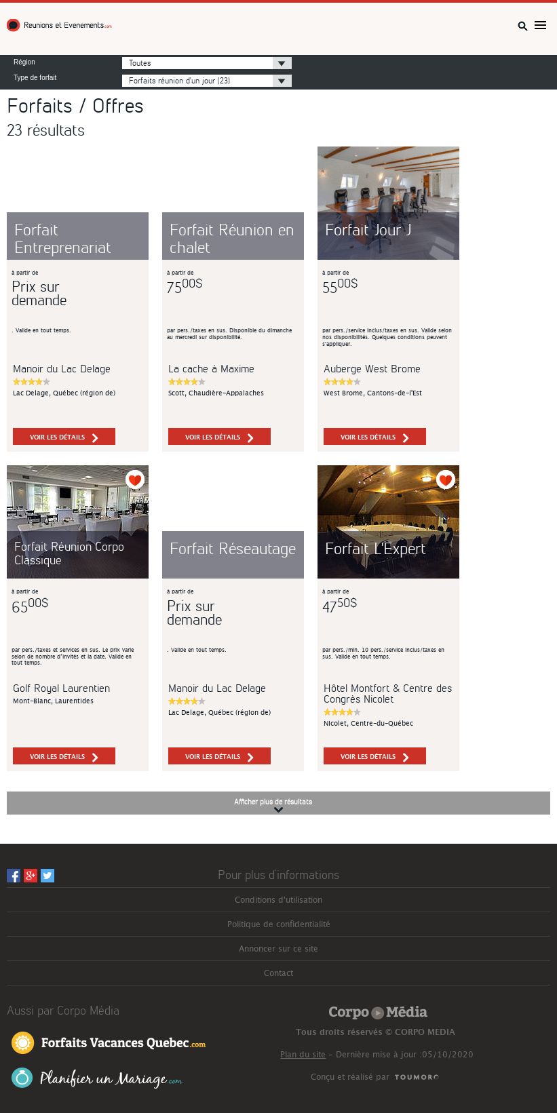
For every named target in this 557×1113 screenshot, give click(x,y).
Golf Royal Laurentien (61, 687)
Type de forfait (35, 78)
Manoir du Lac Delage (62, 368)
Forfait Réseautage (233, 547)
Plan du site (303, 1055)
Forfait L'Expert (375, 547)
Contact (278, 973)
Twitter (47, 875)
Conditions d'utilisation (278, 900)
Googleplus (30, 875)
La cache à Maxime (211, 368)
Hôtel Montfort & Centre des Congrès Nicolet (388, 692)
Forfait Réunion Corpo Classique (69, 552)
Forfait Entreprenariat (62, 237)
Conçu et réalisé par (350, 1077)
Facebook (13, 875)
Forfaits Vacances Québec (109, 1042)
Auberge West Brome (372, 368)
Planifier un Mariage (97, 1078)
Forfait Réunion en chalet (232, 237)
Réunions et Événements (61, 26)
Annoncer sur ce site (278, 949)
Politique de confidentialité (278, 924)
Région (24, 62)
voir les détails (64, 438)
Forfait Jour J (368, 228)
